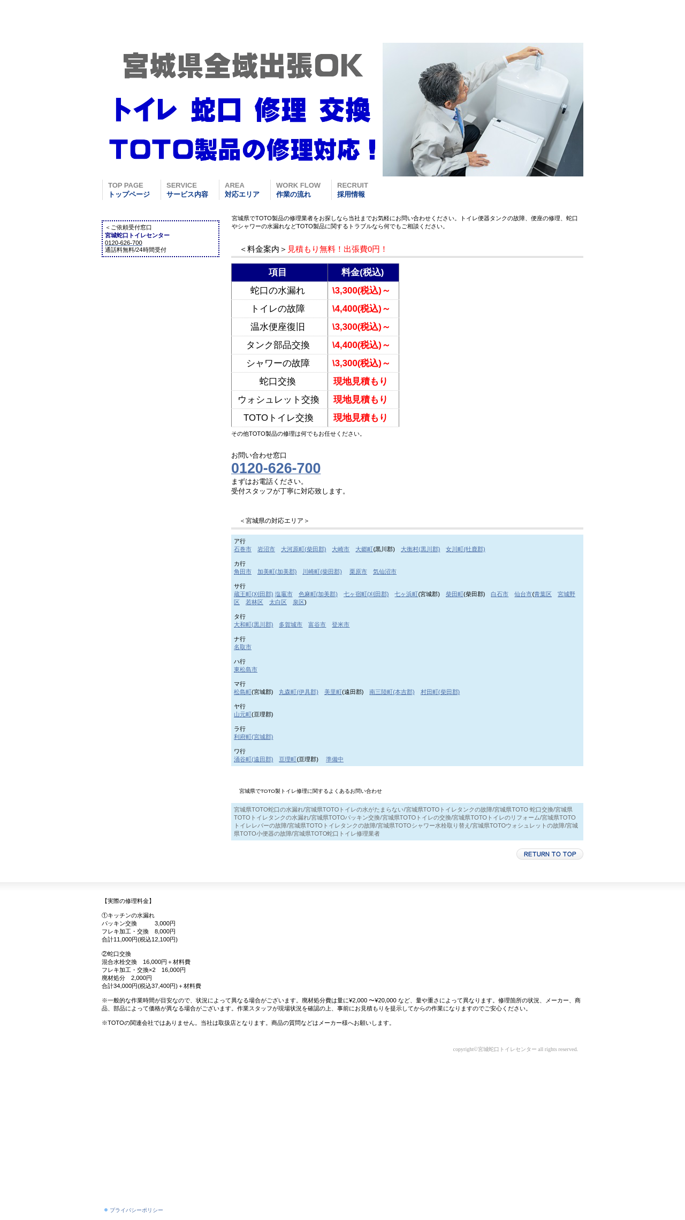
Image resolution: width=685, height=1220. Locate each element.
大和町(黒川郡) (253, 624)
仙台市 (523, 594)
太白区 (278, 602)
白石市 (499, 594)
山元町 (243, 714)
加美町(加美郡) (276, 571)
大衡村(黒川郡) (420, 549)
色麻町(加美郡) (318, 594)
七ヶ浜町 (406, 594)
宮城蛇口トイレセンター (184, 27)
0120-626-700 (545, 16)
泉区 (299, 602)
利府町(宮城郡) (253, 736)
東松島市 (245, 669)
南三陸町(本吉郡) (391, 692)
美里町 (333, 692)
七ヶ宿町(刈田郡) (366, 594)
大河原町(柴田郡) (303, 549)
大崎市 (340, 549)
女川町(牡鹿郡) (465, 549)
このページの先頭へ (549, 854)
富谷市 (317, 624)
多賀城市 (290, 624)
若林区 (254, 602)
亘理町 (287, 759)
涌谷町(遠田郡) (253, 759)
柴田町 (454, 594)
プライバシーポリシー (136, 1210)
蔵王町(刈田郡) (253, 594)
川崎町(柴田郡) (321, 571)
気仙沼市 (385, 571)
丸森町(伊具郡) (298, 692)
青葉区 (543, 594)
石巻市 (243, 549)
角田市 (243, 571)
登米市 (340, 624)
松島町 (243, 692)
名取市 (243, 647)
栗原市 (358, 571)
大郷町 (364, 549)
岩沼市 (266, 549)
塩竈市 (284, 594)
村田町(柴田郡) (440, 692)
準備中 (335, 759)
